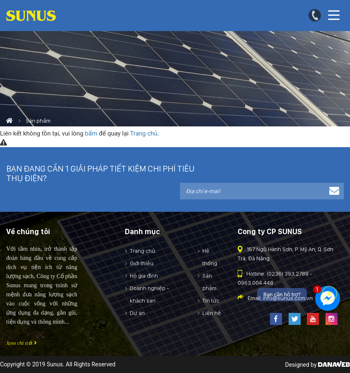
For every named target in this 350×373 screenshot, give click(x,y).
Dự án (137, 313)
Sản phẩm (38, 120)
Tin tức (210, 300)
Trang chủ (143, 133)
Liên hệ (211, 313)
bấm (91, 133)
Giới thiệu (141, 263)
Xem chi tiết (21, 343)
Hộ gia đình (144, 275)
